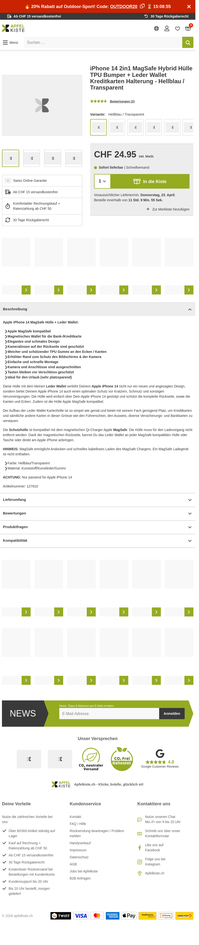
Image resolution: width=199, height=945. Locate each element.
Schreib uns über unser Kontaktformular (162, 833)
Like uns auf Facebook (154, 847)
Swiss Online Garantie (30, 181)
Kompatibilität (97, 540)
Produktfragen (97, 527)
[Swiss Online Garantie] (29, 759)
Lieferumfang (97, 500)
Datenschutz (79, 857)
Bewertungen (97, 513)
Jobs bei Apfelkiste (84, 871)
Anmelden (172, 714)
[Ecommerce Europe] (60, 759)
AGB (73, 864)
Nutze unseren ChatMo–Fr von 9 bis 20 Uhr (163, 819)
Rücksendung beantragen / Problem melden (97, 833)
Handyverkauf (80, 843)
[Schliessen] (189, 6)
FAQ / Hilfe (78, 824)
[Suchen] (187, 42)
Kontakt (75, 817)
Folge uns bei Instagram (155, 861)
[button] (10, 42)
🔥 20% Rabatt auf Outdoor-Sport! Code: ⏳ (98, 6)
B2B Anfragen (80, 878)
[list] (42, 105)
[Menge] (102, 181)
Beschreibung (97, 309)
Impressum (78, 850)
